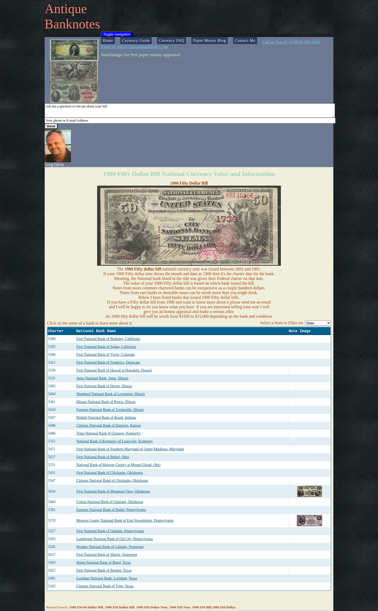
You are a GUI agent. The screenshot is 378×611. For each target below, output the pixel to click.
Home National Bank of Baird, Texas (103, 563)
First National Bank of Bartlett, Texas (104, 570)
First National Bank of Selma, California (106, 347)
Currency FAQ (171, 40)
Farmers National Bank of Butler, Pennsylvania (111, 510)
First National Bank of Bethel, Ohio (102, 457)
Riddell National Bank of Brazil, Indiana (106, 418)
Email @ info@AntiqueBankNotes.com (134, 46)
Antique (66, 8)
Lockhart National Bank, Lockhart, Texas (106, 578)
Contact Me (245, 40)
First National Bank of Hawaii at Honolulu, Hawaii (114, 370)
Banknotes (72, 24)
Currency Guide (136, 40)
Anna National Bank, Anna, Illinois (102, 378)
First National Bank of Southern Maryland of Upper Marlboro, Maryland (130, 449)
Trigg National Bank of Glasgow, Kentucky (108, 433)
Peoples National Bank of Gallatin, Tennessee (110, 547)
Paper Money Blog (209, 40)
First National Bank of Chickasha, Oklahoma (109, 473)
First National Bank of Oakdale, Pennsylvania (110, 531)
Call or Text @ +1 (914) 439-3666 (291, 42)
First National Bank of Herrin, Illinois (104, 386)
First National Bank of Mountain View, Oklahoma (113, 491)
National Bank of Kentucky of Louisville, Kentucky (114, 441)
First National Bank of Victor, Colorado (105, 355)
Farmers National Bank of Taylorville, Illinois (110, 410)
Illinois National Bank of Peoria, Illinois (106, 402)
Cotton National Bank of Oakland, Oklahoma (109, 502)
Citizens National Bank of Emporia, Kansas (108, 425)
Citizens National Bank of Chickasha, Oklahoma (112, 481)
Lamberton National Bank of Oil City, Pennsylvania (114, 539)
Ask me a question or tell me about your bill (190, 110)
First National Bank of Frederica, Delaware (108, 362)
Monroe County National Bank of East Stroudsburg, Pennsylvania (125, 521)
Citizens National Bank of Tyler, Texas (104, 586)
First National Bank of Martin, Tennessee (106, 555)
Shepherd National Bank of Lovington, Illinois (110, 394)
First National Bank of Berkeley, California (108, 339)
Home (108, 40)
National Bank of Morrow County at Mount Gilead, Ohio (118, 465)
